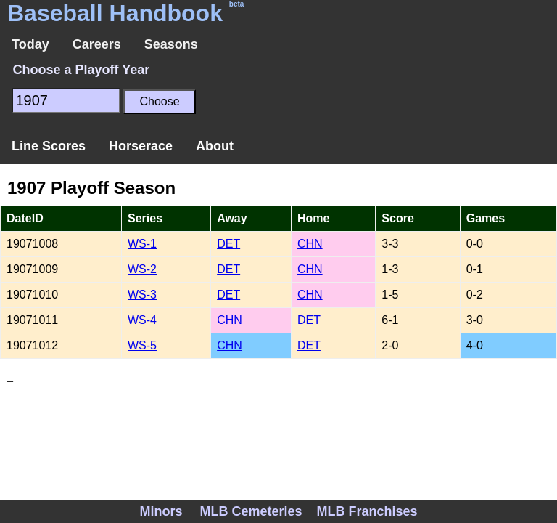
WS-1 (142, 244)
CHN (310, 244)
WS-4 (142, 320)
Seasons (171, 44)
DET (228, 244)
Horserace (141, 146)
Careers (97, 44)
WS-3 (142, 294)
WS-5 (142, 345)
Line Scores (49, 146)
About (215, 146)
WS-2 (142, 269)
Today (30, 44)
